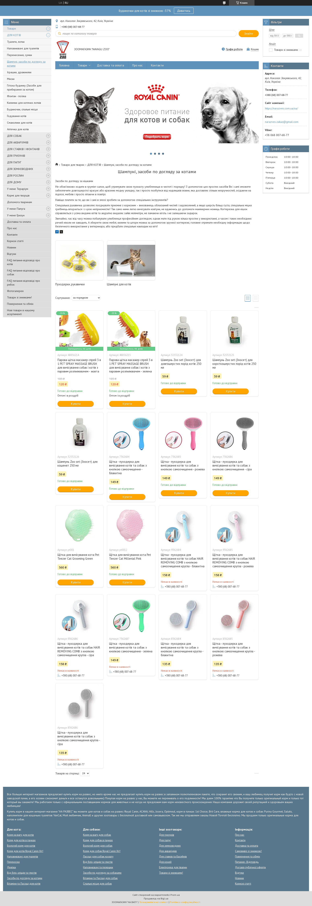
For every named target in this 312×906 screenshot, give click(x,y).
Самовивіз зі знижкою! (248, 851)
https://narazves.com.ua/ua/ (281, 108)
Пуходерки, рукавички (70, 284)
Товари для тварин (72, 165)
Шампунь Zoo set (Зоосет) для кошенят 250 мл (77, 463)
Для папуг (165, 840)
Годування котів (16, 116)
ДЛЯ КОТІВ (14, 35)
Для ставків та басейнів (173, 856)
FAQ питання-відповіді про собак (23, 272)
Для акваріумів (168, 851)
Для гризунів (166, 835)
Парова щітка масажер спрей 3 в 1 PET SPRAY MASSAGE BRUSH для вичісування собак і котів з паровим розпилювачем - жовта (79, 365)
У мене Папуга (16, 208)
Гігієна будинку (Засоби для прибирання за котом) (24, 87)
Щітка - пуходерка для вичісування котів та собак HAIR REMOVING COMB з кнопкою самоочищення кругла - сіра (78, 649)
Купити (75, 404)
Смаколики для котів (19, 122)
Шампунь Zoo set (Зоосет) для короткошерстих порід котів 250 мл (234, 363)
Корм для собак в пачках (98, 840)
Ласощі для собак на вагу (98, 856)
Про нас (12, 228)
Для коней (165, 862)
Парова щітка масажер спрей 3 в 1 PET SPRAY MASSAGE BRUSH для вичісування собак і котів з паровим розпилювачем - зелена (131, 365)
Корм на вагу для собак (97, 835)
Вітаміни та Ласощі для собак (100, 878)
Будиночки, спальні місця (22, 109)
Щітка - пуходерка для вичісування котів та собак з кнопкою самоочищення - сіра (232, 465)
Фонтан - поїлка (16, 96)
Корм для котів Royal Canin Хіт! (25, 851)
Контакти (12, 234)
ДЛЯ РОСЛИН (15, 175)
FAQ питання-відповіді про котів (23, 262)
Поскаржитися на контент (153, 902)
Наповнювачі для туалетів (23, 48)
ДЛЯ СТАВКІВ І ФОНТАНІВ (23, 149)
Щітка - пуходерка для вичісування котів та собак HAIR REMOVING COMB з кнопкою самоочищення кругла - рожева (233, 560)
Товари (11, 28)
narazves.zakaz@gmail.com (281, 122)
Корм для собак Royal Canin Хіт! (101, 851)
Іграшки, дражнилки (19, 72)
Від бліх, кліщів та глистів (22, 872)
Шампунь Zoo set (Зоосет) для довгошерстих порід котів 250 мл (181, 363)
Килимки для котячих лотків (24, 103)
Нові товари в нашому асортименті (21, 312)
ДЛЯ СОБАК (14, 136)
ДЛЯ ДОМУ (14, 182)
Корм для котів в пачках (21, 840)
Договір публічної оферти (250, 867)
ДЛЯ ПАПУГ (14, 162)
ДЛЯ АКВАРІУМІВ (17, 142)
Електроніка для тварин (173, 867)
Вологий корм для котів (21, 845)
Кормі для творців (18, 195)
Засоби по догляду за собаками (102, 872)
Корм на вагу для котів (20, 835)
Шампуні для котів (119, 284)
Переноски (13, 862)
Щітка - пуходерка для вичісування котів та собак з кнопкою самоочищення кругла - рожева (233, 649)
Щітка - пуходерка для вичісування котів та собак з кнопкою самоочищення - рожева (183, 465)
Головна (64, 65)
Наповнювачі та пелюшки (98, 867)
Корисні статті (15, 241)
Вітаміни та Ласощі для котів (23, 883)
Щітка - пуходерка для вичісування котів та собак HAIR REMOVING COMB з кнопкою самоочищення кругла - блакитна (182, 560)
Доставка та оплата (19, 222)
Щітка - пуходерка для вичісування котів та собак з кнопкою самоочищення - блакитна (128, 467)
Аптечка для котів (18, 129)
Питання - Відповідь (247, 862)
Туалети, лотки (16, 42)
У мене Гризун (16, 215)
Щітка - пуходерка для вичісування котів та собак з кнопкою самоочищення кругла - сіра (78, 738)
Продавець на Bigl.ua (156, 898)
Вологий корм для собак (97, 845)
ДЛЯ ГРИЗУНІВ (16, 156)
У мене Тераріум (17, 189)
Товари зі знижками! (19, 297)
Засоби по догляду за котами (24, 878)
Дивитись (183, 11)
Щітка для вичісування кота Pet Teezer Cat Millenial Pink (130, 556)
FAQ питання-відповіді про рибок (23, 282)
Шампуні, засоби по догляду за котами (26, 63)
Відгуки (11, 254)
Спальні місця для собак (97, 883)
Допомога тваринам (19, 202)
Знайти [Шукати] (248, 33)
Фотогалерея (15, 291)
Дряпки (11, 867)
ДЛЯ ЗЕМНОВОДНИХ (20, 169)
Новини (11, 247)
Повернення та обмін (20, 304)
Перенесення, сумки (19, 55)
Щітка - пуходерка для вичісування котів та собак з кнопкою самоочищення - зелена (130, 647)
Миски (10, 79)
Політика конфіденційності (185, 902)
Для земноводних (170, 845)
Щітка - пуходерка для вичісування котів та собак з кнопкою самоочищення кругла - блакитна (182, 649)
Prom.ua (175, 894)
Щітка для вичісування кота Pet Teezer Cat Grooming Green (78, 556)
